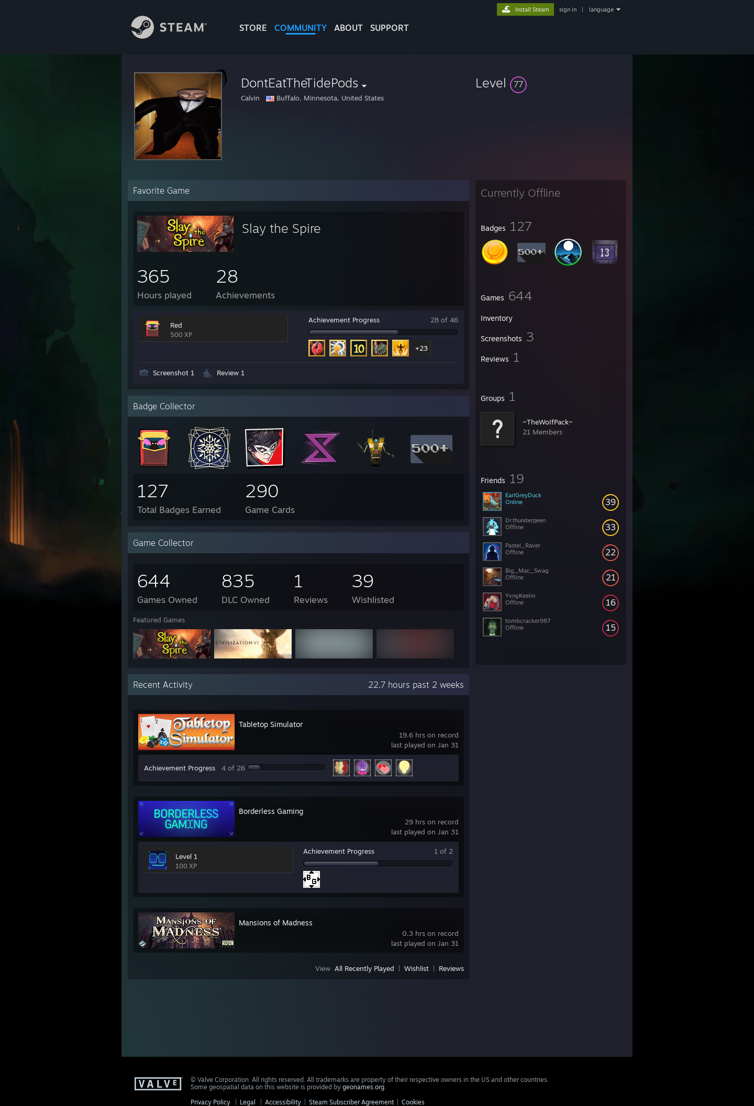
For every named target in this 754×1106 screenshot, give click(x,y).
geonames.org (363, 1087)
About (348, 28)
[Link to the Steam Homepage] (177, 35)
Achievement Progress (344, 320)
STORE (253, 28)
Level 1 (186, 856)
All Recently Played (364, 968)
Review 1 (231, 372)
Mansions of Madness (276, 922)
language (601, 9)
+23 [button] (421, 348)
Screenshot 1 (173, 372)
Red (176, 325)
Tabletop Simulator (271, 724)
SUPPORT (389, 28)
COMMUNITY (300, 28)
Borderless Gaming (271, 811)
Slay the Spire (281, 228)
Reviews (451, 968)
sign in (567, 9)
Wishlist (416, 968)
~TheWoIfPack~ (548, 422)
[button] (550, 82)
